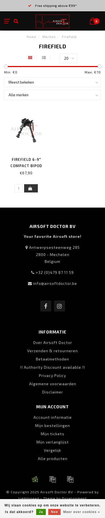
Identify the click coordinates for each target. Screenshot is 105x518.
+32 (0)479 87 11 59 (55, 272)
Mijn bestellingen (52, 425)
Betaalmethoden (52, 359)
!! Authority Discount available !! (52, 367)
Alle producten (52, 458)
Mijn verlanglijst (52, 442)
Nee (54, 512)
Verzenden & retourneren (52, 350)
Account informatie (52, 417)
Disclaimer (52, 392)
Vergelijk (52, 450)
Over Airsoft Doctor (52, 342)
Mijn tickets (52, 433)
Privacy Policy (52, 375)
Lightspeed (29, 498)
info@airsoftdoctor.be (55, 283)
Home (31, 36)
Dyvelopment (74, 498)
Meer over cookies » (81, 512)
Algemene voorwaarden (52, 383)
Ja (41, 512)
